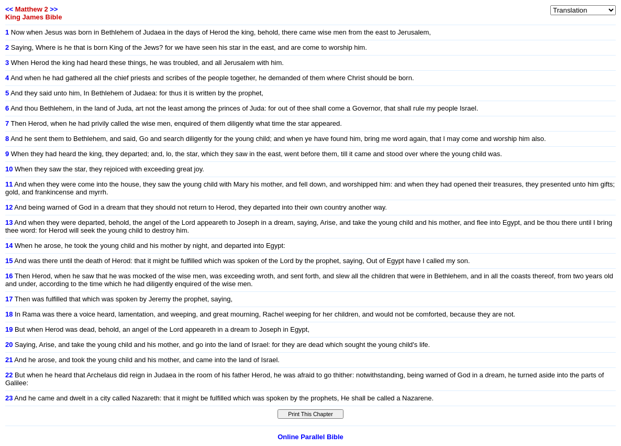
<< (9, 9)
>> (54, 9)
